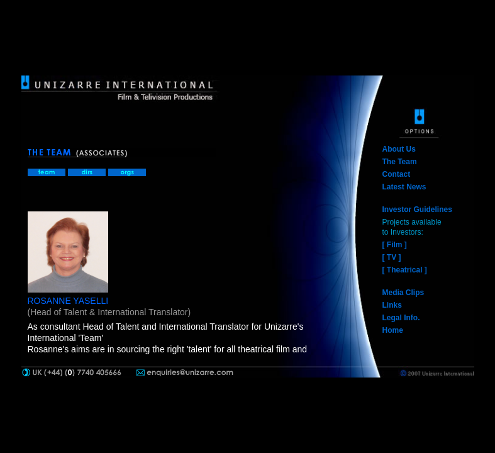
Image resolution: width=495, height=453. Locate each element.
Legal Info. (401, 317)
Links (392, 305)
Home (392, 330)
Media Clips (403, 292)
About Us (399, 149)
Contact (396, 174)
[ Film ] (394, 244)
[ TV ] (391, 257)
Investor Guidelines (417, 209)
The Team (399, 161)
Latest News (404, 186)
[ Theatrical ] (404, 270)
